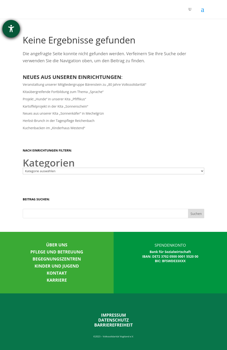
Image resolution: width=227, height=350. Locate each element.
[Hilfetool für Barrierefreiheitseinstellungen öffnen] (11, 29)
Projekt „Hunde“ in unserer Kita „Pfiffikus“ (54, 99)
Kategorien (49, 163)
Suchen (196, 213)
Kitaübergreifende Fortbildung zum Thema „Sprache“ (63, 91)
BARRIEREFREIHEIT (113, 325)
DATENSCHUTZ (113, 320)
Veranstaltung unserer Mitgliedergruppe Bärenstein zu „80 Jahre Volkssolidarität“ (84, 84)
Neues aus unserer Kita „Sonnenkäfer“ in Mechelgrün (63, 113)
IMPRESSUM (113, 315)
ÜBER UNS (57, 245)
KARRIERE (57, 280)
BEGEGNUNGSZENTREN (57, 259)
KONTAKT (57, 273)
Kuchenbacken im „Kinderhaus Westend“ (54, 128)
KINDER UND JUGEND (57, 266)
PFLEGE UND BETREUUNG (56, 252)
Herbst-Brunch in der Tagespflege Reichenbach (59, 120)
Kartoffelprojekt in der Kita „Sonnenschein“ (55, 106)
